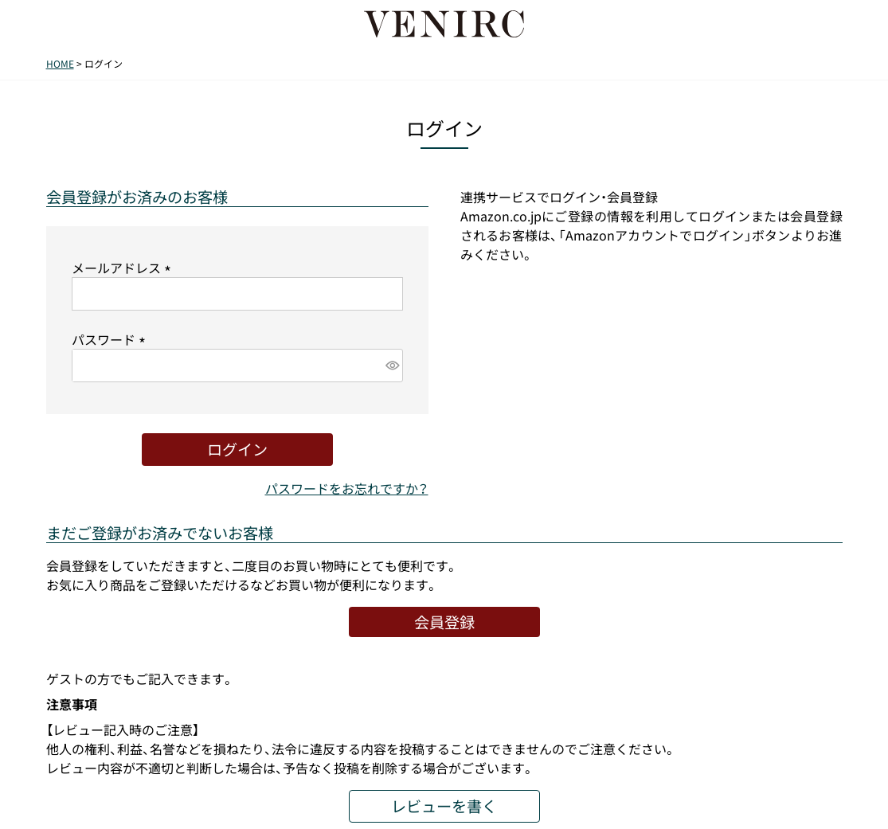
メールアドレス (124, 267)
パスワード (111, 339)
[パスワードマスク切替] (391, 365)
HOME (60, 64)
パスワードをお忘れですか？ (346, 488)
